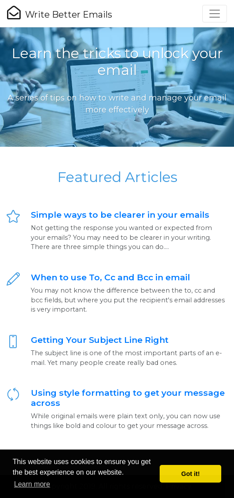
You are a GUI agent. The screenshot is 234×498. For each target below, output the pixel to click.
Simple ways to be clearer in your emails (120, 214)
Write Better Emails (59, 13)
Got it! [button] (190, 473)
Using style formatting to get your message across (128, 397)
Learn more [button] (32, 484)
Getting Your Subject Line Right (99, 339)
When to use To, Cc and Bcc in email (110, 277)
